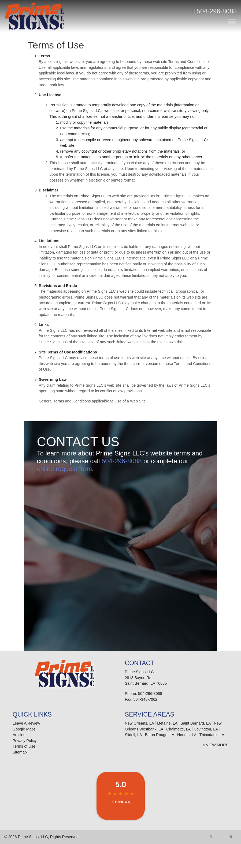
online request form (64, 468)
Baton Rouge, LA (160, 735)
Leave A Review (26, 723)
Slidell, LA (133, 735)
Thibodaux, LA (211, 735)
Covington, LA (206, 729)
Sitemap (20, 752)
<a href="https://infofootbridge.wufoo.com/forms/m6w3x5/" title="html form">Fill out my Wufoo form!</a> (120, 567)
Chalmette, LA (178, 729)
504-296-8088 (214, 11)
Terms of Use (24, 746)
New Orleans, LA (139, 723)
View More (215, 745)
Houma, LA (186, 735)
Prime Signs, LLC (33, 837)
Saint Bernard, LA (195, 723)
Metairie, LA (167, 723)
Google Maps (24, 729)
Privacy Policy (25, 740)
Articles (19, 735)
